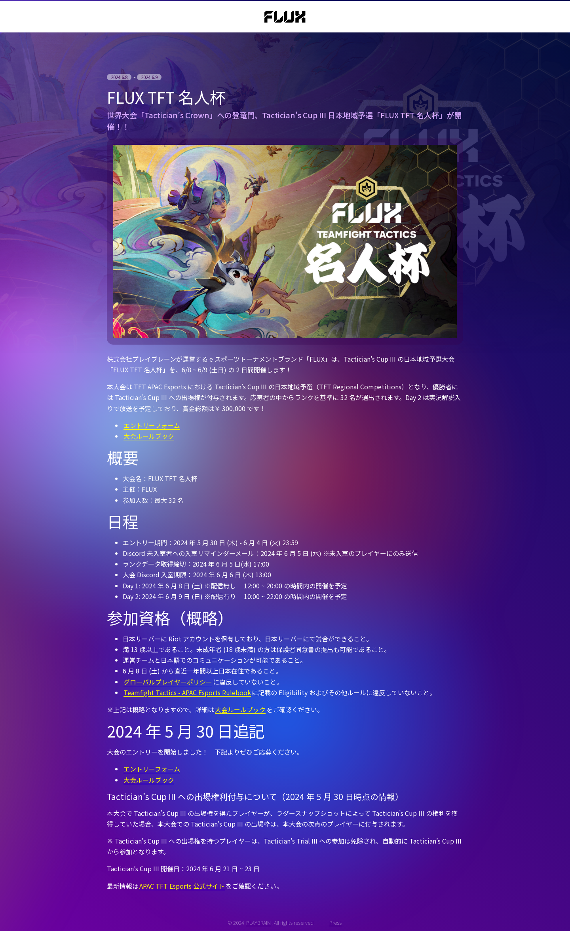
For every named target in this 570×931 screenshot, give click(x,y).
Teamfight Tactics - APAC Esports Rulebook (187, 692)
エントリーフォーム (152, 425)
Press (335, 922)
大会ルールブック (149, 436)
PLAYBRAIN (258, 922)
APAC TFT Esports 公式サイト (182, 886)
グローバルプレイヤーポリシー (168, 681)
